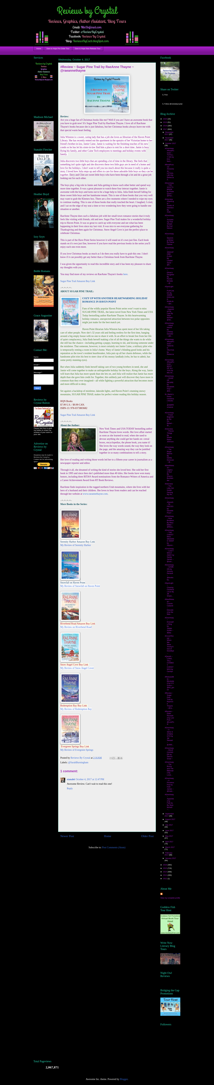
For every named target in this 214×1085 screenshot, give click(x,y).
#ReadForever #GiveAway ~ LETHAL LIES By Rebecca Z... (169, 172)
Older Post (147, 836)
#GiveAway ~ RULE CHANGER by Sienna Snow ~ (169, 753)
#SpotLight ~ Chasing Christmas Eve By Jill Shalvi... (169, 589)
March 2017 (170, 847)
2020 (165, 119)
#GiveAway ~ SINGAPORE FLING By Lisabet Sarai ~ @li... (169, 256)
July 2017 (169, 825)
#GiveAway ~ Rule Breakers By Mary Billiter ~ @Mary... (169, 521)
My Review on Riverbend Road (76, 627)
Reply (70, 788)
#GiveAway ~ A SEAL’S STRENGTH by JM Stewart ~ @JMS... (169, 736)
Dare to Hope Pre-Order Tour (58, 49)
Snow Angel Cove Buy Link (74, 664)
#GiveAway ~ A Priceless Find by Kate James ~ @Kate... (169, 784)
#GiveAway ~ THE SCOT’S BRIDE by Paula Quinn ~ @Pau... (169, 189)
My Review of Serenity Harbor (75, 545)
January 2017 (170, 858)
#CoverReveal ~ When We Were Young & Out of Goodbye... (169, 644)
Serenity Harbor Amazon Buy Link (77, 541)
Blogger (124, 1079)
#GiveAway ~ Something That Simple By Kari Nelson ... (169, 222)
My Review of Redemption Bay (76, 709)
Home (38, 49)
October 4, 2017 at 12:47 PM (90, 779)
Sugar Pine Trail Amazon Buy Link (78, 281)
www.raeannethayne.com (95, 493)
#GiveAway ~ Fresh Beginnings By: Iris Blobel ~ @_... (169, 419)
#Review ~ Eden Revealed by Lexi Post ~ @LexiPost (169, 717)
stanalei (71, 779)
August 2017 (170, 819)
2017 (165, 129)
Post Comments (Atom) (113, 847)
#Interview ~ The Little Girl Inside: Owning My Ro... (169, 489)
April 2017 (169, 842)
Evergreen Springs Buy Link (75, 746)
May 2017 (169, 836)
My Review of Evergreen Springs (76, 750)
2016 (165, 865)
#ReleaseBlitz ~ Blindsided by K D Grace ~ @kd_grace (169, 683)
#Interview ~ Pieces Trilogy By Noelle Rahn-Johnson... (169, 436)
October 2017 (170, 143)
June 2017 (169, 830)
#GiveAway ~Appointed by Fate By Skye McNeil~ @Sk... (169, 313)
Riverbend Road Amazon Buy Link (77, 623)
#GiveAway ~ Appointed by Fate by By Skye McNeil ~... (169, 801)
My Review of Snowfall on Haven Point (80, 586)
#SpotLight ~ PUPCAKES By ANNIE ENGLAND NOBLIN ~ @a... (169, 295)
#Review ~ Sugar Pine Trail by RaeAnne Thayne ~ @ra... (169, 700)
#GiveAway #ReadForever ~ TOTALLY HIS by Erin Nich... (169, 154)
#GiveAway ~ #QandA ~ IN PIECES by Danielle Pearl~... (169, 505)
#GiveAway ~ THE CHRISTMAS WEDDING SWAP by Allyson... (169, 537)
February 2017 (168, 854)
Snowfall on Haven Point (72, 582)
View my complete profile (170, 898)
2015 (165, 868)
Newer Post (67, 836)
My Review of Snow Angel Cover (77, 668)
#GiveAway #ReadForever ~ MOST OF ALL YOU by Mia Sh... (169, 366)
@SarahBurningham (78, 762)
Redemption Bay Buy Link (73, 705)
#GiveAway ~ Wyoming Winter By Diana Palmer (169, 239)
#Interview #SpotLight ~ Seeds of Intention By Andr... (169, 205)
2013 (165, 875)
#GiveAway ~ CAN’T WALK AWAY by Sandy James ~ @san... (169, 555)
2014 (165, 872)
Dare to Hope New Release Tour (87, 49)
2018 (165, 126)
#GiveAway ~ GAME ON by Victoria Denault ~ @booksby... (169, 572)
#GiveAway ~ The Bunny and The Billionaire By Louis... (169, 768)
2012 (165, 879)
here (125, 274)
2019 (165, 122)
